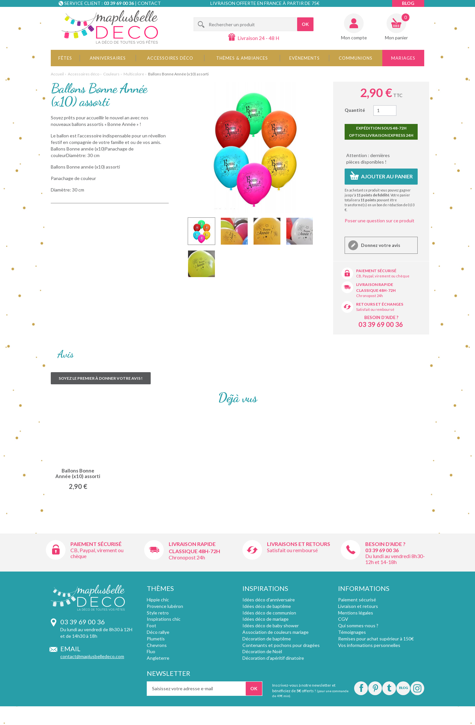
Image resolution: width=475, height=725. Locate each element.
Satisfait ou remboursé (375, 309)
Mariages (403, 58)
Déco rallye (158, 632)
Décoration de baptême (266, 638)
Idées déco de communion (269, 612)
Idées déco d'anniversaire (268, 599)
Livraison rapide (374, 284)
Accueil (57, 73)
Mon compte (354, 37)
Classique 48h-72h (376, 290)
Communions (355, 58)
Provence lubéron (165, 606)
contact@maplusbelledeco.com (92, 656)
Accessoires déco (170, 58)
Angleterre (158, 658)
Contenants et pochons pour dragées (281, 645)
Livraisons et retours (298, 544)
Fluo (151, 651)
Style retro (158, 612)
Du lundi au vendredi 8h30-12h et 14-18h (395, 559)
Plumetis (156, 638)
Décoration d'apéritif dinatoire (273, 658)
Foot (151, 625)
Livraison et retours (358, 606)
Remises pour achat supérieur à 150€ (376, 638)
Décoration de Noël (262, 651)
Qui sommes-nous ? (358, 625)
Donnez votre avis (380, 245)
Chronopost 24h (369, 295)
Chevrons (157, 645)
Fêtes (65, 58)
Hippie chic (158, 599)
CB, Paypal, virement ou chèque (382, 276)
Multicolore (134, 73)
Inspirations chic (163, 619)
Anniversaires (108, 58)
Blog (408, 3)
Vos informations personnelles (369, 645)
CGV (343, 619)
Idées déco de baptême (266, 606)
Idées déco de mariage (265, 619)
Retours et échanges (379, 304)
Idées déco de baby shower (270, 625)
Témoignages (352, 632)
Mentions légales (355, 612)
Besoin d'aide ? (381, 317)
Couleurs (111, 73)
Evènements (304, 58)
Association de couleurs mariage (275, 632)
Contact (149, 3)
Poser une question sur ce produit (379, 220)
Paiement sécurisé (376, 270)
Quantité (355, 110)
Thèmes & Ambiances (242, 58)
